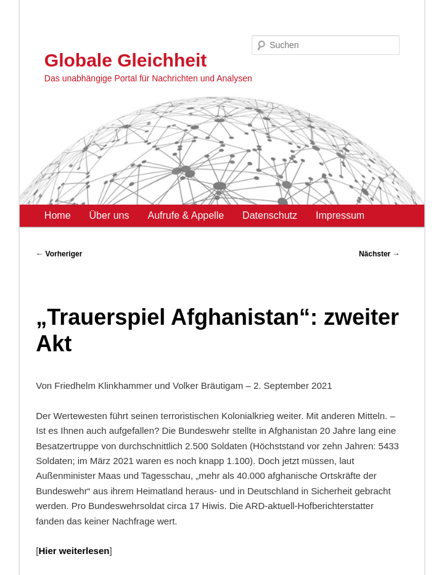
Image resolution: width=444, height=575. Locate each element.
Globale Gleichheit (125, 60)
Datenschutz (269, 215)
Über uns (109, 215)
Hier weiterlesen (73, 550)
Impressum (340, 215)
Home (57, 215)
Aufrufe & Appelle (185, 215)
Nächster (379, 254)
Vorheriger (59, 254)
